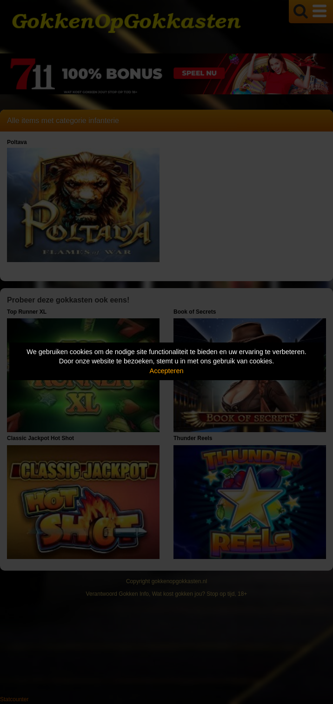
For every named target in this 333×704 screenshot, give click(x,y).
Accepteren (167, 371)
